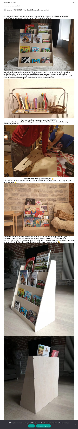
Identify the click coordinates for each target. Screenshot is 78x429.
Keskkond (27, 10)
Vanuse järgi (45, 10)
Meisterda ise (35, 10)
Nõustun (31, 426)
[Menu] (73, 2)
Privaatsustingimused (43, 426)
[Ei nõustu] (75, 425)
